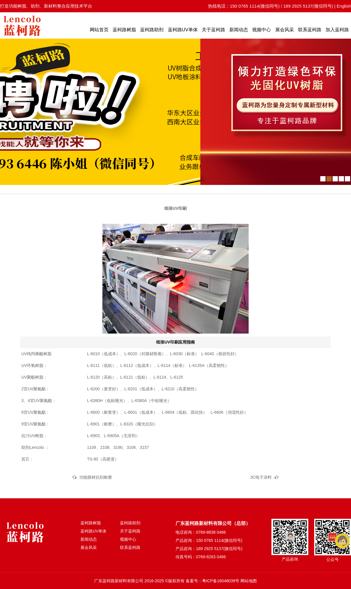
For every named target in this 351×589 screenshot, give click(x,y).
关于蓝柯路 (213, 29)
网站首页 (99, 29)
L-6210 (168, 389)
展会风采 (284, 29)
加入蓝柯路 (337, 29)
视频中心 (261, 29)
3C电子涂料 (261, 477)
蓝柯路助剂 (152, 29)
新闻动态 (238, 29)
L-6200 (93, 389)
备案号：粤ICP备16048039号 (213, 580)
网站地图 (248, 580)
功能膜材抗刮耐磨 (95, 477)
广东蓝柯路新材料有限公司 (118, 580)
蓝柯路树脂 (124, 29)
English (344, 6)
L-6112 (126, 365)
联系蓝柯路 (309, 29)
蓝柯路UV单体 (183, 29)
